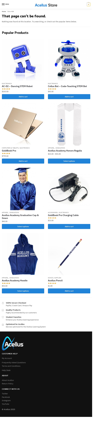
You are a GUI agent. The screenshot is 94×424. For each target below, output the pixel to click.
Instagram (6, 400)
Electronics (7, 83)
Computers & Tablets (10, 148)
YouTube (5, 404)
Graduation (60, 148)
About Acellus (8, 380)
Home (4, 11)
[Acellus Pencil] (69, 254)
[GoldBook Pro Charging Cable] (69, 189)
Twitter (5, 393)
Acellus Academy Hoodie (14, 280)
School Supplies (54, 278)
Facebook (6, 397)
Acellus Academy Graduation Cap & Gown (20, 216)
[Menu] (5, 4)
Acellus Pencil (55, 280)
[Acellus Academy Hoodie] (23, 254)
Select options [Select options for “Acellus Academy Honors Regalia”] (69, 161)
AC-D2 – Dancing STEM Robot (17, 86)
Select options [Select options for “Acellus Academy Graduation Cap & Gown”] (23, 226)
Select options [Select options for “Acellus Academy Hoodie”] (23, 291)
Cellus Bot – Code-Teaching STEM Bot (67, 86)
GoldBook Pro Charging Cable (63, 215)
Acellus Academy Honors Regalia (65, 150)
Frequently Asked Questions (14, 362)
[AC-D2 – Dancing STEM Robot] (23, 60)
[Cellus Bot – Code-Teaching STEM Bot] (69, 60)
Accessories (53, 212)
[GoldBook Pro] (23, 124)
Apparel (51, 148)
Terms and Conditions (11, 366)
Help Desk (6, 370)
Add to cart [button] (23, 97)
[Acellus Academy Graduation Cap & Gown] (23, 189)
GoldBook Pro (9, 150)
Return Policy (7, 383)
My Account (7, 358)
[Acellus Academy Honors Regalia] (69, 124)
